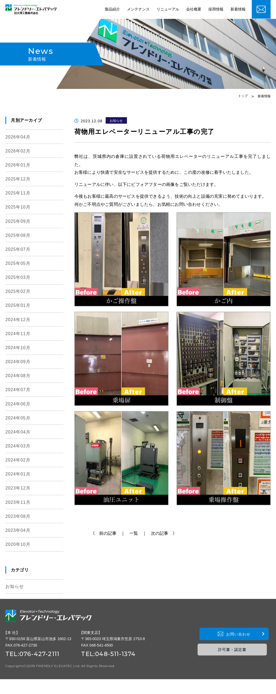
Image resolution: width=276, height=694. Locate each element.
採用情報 (215, 9)
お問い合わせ (236, 641)
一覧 (133, 533)
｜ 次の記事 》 (159, 533)
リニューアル (168, 9)
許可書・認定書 (236, 656)
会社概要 (193, 9)
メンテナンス (138, 9)
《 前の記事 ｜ (108, 533)
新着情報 (238, 9)
